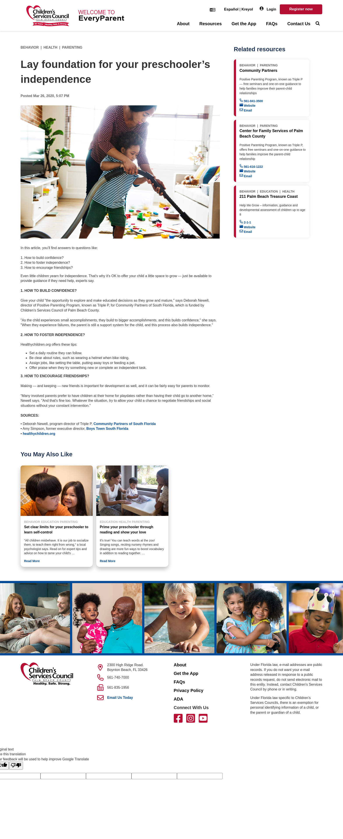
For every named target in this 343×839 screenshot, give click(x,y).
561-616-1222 (251, 166)
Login (268, 9)
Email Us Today (120, 697)
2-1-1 (245, 222)
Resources (210, 23)
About (183, 23)
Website (248, 105)
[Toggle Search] (317, 24)
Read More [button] (32, 561)
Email (246, 110)
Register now (301, 9)
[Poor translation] (16, 766)
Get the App (244, 23)
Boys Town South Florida (107, 428)
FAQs (271, 23)
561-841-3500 (251, 101)
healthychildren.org (39, 433)
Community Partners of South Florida (124, 424)
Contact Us (298, 23)
